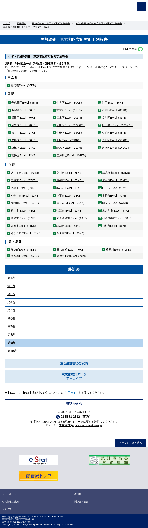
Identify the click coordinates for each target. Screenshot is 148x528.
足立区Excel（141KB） (116, 147)
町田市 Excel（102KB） (116, 188)
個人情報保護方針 (11, 501)
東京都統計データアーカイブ (74, 376)
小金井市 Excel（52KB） (26, 195)
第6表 (11, 318)
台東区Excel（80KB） (115, 110)
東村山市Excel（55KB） (25, 203)
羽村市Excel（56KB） (115, 225)
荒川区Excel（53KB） (115, 140)
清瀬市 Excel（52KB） (24, 218)
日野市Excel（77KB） (115, 195)
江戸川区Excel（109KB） (71, 155)
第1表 (11, 278)
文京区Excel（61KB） (69, 110)
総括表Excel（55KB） (24, 85)
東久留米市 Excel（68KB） (72, 218)
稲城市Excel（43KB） (69, 225)
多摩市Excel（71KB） (24, 225)
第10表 (12, 351)
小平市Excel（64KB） (69, 195)
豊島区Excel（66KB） (24, 140)
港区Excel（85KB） (114, 102)
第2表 (11, 286)
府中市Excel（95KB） (115, 180)
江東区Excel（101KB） (70, 117)
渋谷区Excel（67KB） (24, 132)
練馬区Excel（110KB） (70, 147)
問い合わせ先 (81, 501)
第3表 (11, 294)
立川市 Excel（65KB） (70, 172)
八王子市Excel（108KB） (26, 172)
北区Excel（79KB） (68, 140)
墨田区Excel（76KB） (24, 117)
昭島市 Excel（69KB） (24, 188)
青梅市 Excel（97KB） (70, 180)
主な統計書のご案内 (74, 363)
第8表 (11, 334)
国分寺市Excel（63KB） (71, 203)
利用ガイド (71, 392)
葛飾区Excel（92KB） (24, 155)
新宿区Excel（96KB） (24, 110)
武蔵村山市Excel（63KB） (118, 218)
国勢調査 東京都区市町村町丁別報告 (51, 23)
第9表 (11, 342)
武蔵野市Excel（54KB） (117, 172)
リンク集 (7, 509)
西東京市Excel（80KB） (71, 233)
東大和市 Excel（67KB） (117, 210)
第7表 (11, 326)
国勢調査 (21, 23)
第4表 (11, 302)
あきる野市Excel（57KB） (27, 233)
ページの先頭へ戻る (130, 442)
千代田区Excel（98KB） (26, 102)
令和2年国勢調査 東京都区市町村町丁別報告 (99, 23)
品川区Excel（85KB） (115, 117)
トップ (6, 23)
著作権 (77, 494)
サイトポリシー (10, 494)
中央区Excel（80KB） (69, 102)
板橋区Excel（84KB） (24, 147)
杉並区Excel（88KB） (115, 132)
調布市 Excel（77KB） (70, 188)
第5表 (11, 310)
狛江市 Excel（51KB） (70, 210)
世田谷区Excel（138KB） (117, 125)
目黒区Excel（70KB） (24, 125)
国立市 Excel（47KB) (115, 203)
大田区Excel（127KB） (70, 125)
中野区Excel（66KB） (69, 132)
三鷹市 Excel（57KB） (24, 180)
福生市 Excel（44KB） (24, 210)
